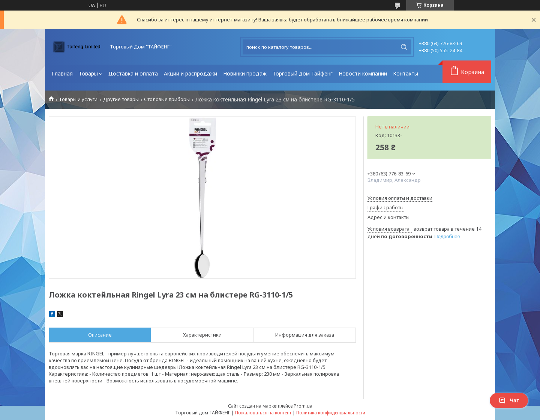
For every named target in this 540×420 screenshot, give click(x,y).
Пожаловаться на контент (263, 412)
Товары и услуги (78, 99)
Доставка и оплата (133, 73)
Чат (509, 400)
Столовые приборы (167, 99)
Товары (88, 73)
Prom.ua (303, 405)
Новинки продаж (245, 73)
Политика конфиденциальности (330, 412)
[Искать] (403, 46)
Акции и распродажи (190, 73)
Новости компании (363, 73)
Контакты (405, 73)
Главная (62, 73)
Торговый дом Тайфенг (303, 73)
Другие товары (121, 99)
